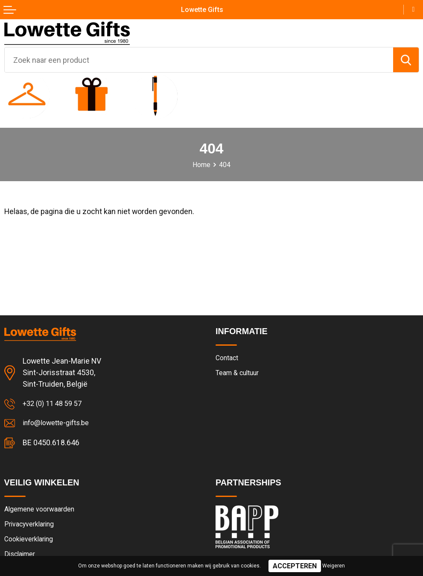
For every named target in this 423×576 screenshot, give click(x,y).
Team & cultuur (240, 374)
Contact (228, 358)
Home (201, 164)
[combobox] (199, 59)
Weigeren (333, 566)
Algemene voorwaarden (42, 511)
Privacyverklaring (31, 527)
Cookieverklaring (31, 542)
